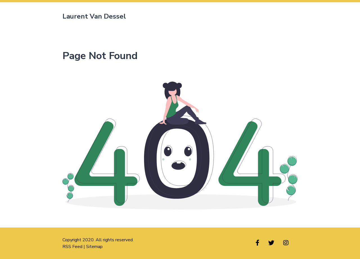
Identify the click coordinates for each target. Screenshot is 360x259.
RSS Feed (72, 247)
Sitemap (94, 247)
